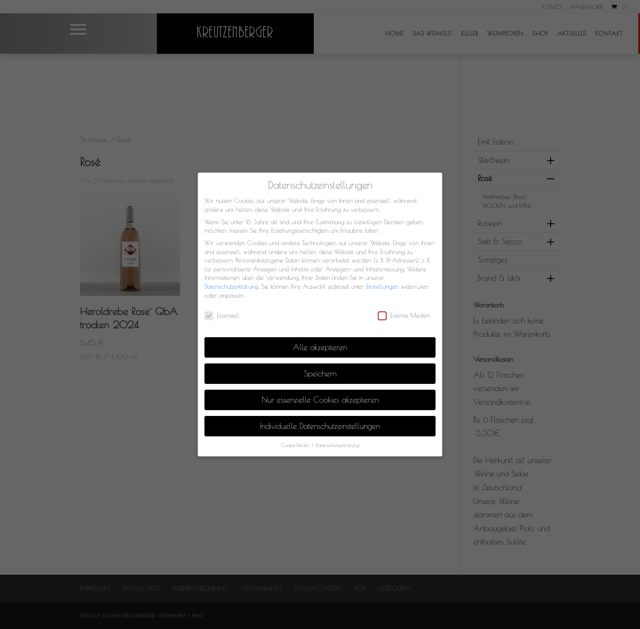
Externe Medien (404, 315)
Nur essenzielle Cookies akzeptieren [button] (320, 399)
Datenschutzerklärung (231, 286)
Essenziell (222, 315)
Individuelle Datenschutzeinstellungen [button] (320, 426)
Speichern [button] (320, 373)
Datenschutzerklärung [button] (337, 445)
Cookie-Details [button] (296, 445)
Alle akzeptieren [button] (320, 347)
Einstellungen (382, 286)
